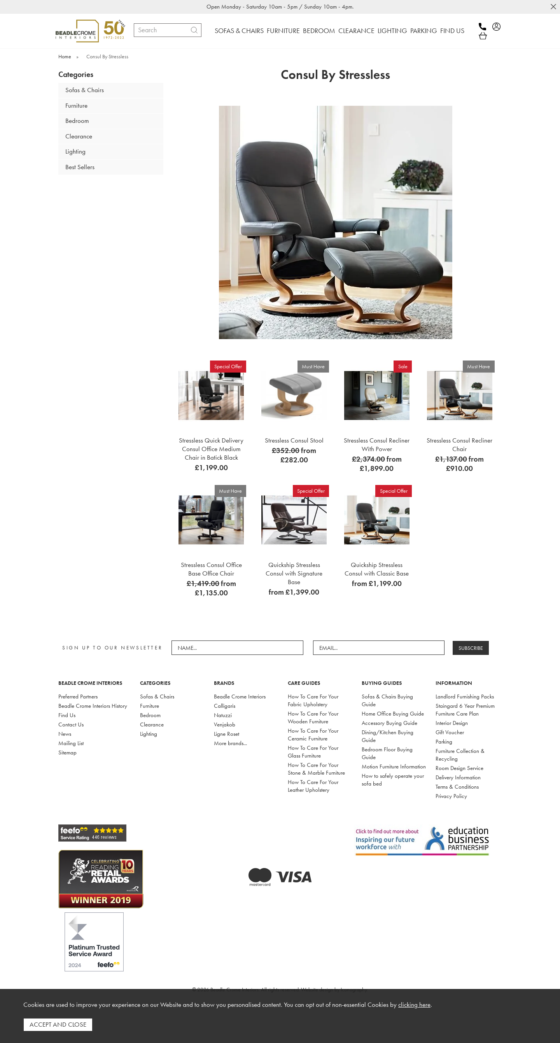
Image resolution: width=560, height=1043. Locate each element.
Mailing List (71, 743)
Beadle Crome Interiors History (92, 706)
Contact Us (71, 724)
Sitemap (67, 752)
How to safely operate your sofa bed (393, 780)
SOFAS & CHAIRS (239, 30)
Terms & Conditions (457, 787)
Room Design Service (459, 768)
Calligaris (224, 706)
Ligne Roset (226, 734)
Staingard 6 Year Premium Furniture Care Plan (465, 710)
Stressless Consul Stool (294, 440)
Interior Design (452, 723)
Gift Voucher (450, 732)
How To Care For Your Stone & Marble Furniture (316, 769)
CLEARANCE (356, 30)
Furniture (76, 106)
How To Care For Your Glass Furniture (313, 752)
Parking (444, 742)
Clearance (78, 136)
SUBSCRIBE (470, 647)
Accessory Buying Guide (389, 723)
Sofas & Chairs (84, 90)
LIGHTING (392, 30)
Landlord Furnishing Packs (465, 696)
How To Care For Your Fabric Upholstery (313, 700)
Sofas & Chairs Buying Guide (387, 700)
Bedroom (77, 121)
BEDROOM (319, 30)
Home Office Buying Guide (393, 714)
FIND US (452, 30)
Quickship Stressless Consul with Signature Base (294, 573)
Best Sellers (79, 167)
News (64, 734)
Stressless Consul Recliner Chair (459, 444)
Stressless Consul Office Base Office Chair (211, 569)
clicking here (414, 1005)
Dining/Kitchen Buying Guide (387, 736)
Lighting (75, 151)
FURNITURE (283, 30)
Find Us (66, 715)
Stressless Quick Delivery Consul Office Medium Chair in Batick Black (211, 449)
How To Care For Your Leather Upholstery (313, 786)
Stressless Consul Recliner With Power (377, 444)
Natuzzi (223, 715)
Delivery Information (458, 777)
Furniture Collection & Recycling (460, 755)
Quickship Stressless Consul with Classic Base (377, 569)
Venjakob (224, 724)
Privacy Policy (451, 796)
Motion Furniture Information (394, 766)
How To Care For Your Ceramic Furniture (313, 734)
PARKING (423, 30)
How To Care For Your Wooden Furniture (313, 717)
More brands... (230, 743)
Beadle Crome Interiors (240, 696)
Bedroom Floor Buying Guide (387, 753)
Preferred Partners (78, 696)
